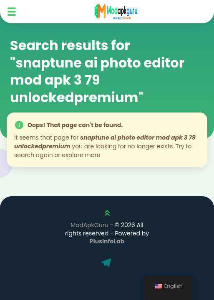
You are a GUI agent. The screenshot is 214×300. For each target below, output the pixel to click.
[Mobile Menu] (11, 11)
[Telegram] (107, 263)
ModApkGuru (89, 225)
